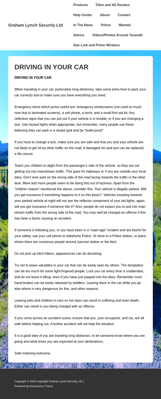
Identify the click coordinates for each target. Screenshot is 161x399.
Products (80, 5)
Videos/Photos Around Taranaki (117, 35)
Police (106, 25)
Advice (78, 35)
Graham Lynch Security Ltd (35, 25)
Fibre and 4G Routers (113, 5)
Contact (124, 15)
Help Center (82, 15)
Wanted (125, 25)
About (105, 15)
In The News (83, 25)
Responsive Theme (41, 386)
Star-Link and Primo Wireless (96, 45)
